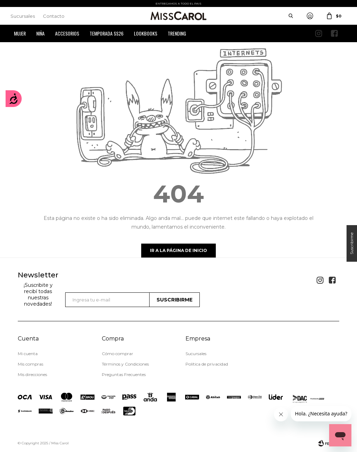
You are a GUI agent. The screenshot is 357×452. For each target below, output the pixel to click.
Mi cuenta (28, 353)
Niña (40, 33)
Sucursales (22, 16)
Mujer (20, 33)
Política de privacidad (206, 364)
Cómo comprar (117, 353)
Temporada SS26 (106, 33)
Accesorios (67, 33)
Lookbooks (145, 33)
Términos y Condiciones (125, 364)
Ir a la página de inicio (178, 250)
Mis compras (30, 364)
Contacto (53, 16)
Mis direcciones (32, 374)
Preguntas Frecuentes (124, 374)
